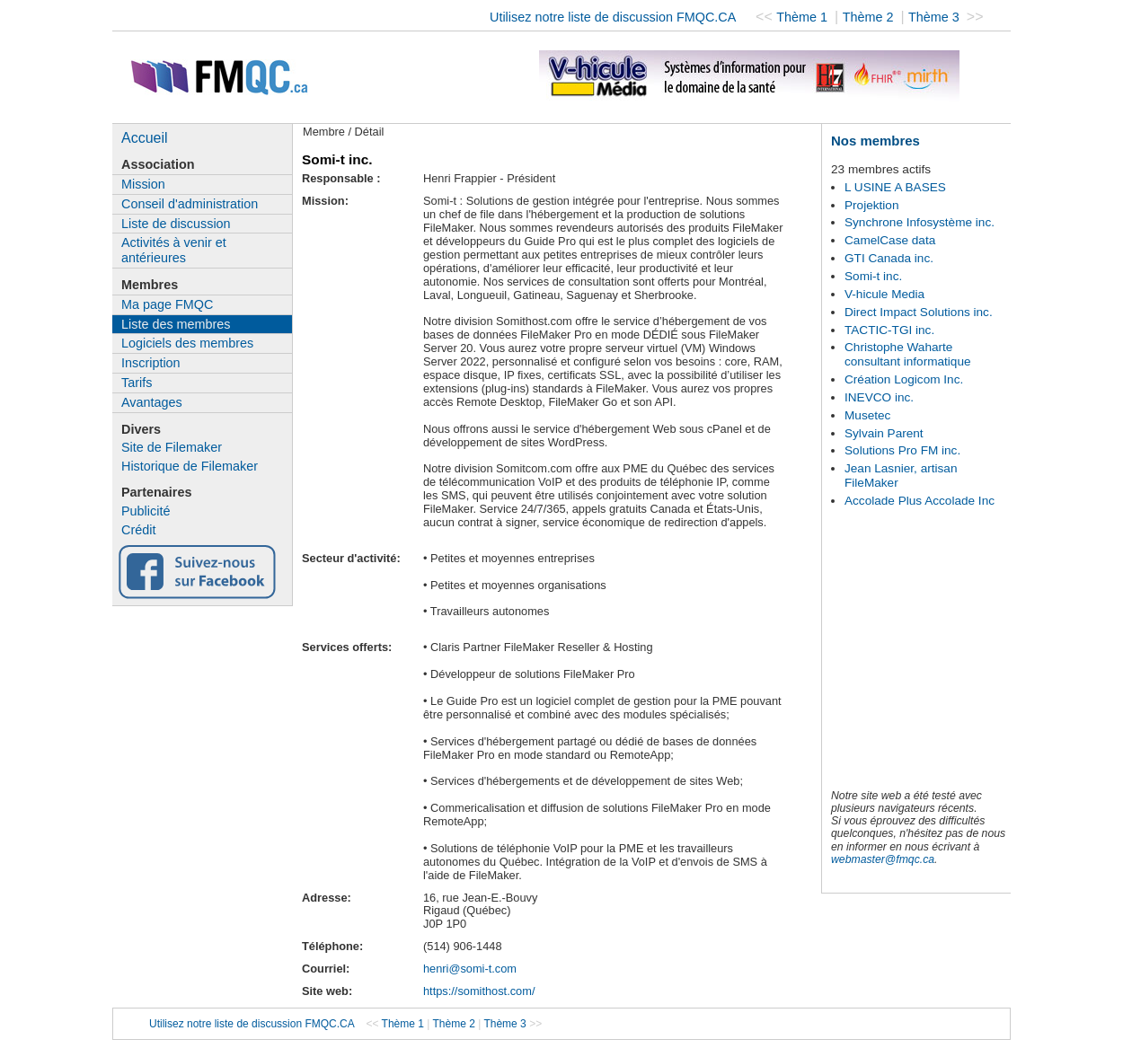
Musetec (867, 415)
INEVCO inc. (879, 397)
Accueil (144, 137)
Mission (143, 184)
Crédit (138, 530)
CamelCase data (889, 240)
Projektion (871, 205)
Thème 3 (935, 17)
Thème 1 (803, 17)
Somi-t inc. (873, 276)
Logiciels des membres (187, 343)
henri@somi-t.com (470, 968)
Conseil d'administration (189, 204)
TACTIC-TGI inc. (889, 330)
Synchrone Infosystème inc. (919, 222)
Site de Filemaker (171, 447)
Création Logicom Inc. (903, 379)
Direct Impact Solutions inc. (918, 312)
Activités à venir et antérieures (173, 250)
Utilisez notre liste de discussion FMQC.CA (613, 17)
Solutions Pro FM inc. (902, 450)
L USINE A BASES (895, 187)
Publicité (145, 511)
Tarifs (136, 382)
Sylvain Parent (884, 433)
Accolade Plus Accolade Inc (919, 500)
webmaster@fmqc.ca (882, 859)
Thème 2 (870, 17)
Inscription (151, 363)
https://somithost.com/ (479, 991)
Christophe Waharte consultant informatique (907, 354)
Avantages (151, 402)
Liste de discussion (176, 223)
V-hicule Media (884, 294)
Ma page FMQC (167, 304)
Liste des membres (176, 324)
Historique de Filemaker (189, 466)
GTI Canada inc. (888, 258)
